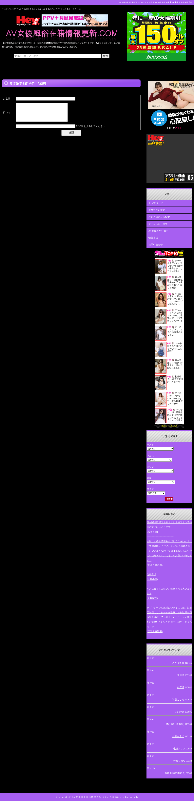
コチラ (59, 9)
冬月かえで (178, 736)
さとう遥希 (178, 662)
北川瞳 (180, 675)
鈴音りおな (179, 760)
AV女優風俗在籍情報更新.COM (90, 797)
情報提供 (153, 237)
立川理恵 (179, 711)
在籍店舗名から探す (159, 217)
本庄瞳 (180, 687)
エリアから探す (156, 210)
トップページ (155, 203)
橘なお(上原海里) (175, 724)
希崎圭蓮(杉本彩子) (175, 773)
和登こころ (178, 699)
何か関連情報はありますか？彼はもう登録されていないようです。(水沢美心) (169, 527)
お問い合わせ (155, 244)
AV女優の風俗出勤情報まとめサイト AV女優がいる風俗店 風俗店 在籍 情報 (155, 2)
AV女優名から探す (158, 230)
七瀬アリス (179, 748)
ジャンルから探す (157, 224)
